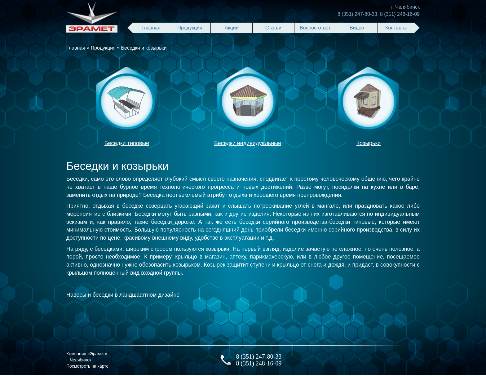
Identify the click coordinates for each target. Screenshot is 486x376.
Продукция (190, 27)
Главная (150, 27)
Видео (357, 27)
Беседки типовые (126, 143)
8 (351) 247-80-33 (357, 14)
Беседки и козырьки (144, 48)
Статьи (273, 27)
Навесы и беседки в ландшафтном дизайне (122, 295)
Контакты (396, 27)
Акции (232, 27)
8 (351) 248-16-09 (400, 14)
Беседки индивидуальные (247, 143)
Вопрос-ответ (315, 27)
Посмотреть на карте (87, 366)
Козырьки (368, 143)
